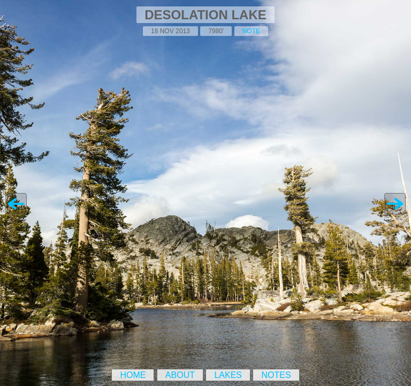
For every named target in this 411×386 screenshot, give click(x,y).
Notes (276, 375)
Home (133, 375)
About (180, 375)
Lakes (228, 375)
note (251, 31)
